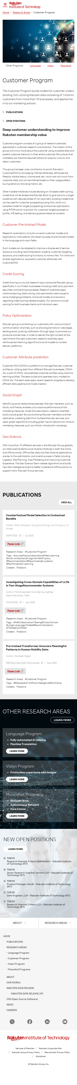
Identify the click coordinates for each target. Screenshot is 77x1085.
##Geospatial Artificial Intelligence (31, 683)
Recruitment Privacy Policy (57, 1052)
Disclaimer (41, 1056)
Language (35, 65)
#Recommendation (16, 561)
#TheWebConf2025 (16, 627)
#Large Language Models (19, 625)
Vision (50, 65)
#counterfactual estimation (28, 555)
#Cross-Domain (50, 622)
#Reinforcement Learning (19, 563)
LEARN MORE (62, 720)
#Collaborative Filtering (29, 622)
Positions (21, 567)
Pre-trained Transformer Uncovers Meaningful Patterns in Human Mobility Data (36, 647)
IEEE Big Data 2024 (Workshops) (22, 662)
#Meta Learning (51, 555)
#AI (15, 622)
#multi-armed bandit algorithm (22, 558)
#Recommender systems (40, 561)
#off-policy (45, 558)
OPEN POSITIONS (15, 120)
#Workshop (55, 683)
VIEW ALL (66, 502)
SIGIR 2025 (11, 535)
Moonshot (65, 65)
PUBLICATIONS (14, 112)
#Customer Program (36, 551)
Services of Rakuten (25, 1048)
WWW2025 (12, 602)
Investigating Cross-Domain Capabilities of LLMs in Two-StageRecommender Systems (37, 583)
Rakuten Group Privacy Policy (26, 1052)
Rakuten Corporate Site (50, 1048)
